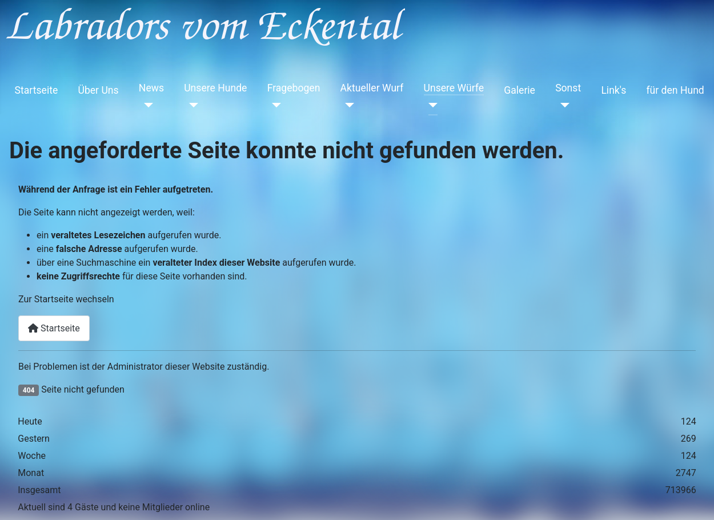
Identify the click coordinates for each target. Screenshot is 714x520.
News (151, 88)
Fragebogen (293, 88)
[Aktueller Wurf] (347, 105)
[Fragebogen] (274, 105)
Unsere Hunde (215, 88)
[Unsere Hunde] (191, 105)
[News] (146, 105)
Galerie (519, 90)
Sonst (568, 88)
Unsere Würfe (454, 88)
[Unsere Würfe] (431, 105)
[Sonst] (562, 105)
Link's (613, 90)
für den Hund (675, 90)
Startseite (36, 90)
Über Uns (98, 90)
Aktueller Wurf (372, 88)
